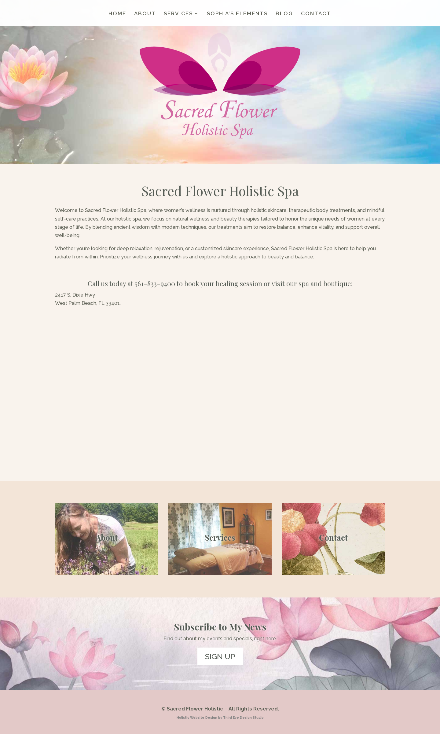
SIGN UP (220, 656)
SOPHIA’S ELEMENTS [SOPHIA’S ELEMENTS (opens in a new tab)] (237, 13)
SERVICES (178, 13)
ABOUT (145, 13)
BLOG (284, 13)
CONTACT (316, 13)
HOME (117, 13)
